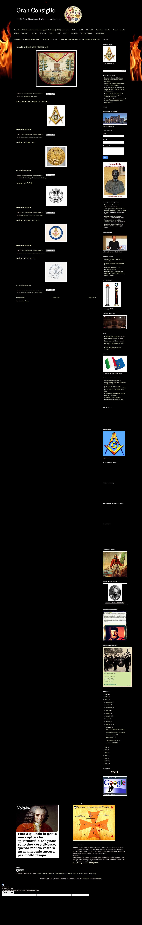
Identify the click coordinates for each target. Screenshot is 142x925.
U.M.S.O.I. (74, 33)
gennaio (108, 727)
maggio (108, 716)
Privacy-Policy (92, 873)
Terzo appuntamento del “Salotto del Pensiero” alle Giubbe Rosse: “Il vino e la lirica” (115, 210)
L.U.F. (58, 33)
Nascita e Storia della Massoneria (32, 47)
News (31, 96)
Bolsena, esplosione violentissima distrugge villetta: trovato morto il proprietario (113, 79)
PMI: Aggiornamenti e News (112, 267)
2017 (106, 761)
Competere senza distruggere (112, 397)
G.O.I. (81, 30)
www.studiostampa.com (23, 129)
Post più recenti (20, 297)
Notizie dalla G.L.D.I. (26, 142)
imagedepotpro (85, 878)
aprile (108, 719)
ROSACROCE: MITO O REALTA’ (114, 400)
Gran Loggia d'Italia (30, 178)
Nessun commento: (38, 93)
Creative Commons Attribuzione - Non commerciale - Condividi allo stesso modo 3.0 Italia (62, 873)
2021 (106, 750)
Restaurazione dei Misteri (111, 341)
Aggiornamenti (24, 215)
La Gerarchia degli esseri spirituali (113, 343)
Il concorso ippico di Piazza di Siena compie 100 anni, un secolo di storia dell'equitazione (114, 89)
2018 (106, 758)
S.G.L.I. (16, 33)
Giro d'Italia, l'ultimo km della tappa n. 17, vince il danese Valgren (115, 84)
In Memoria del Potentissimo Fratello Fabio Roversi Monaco (114, 394)
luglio (108, 710)
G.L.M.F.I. (43, 33)
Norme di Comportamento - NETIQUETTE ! (86, 863)
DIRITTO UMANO (86, 33)
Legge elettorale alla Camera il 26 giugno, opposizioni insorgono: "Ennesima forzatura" (113, 95)
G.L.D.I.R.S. (89, 30)
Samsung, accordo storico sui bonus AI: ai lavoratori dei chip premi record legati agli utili (115, 100)
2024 (106, 699)
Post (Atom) (25, 301)
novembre (109, 702)
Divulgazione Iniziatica (110, 338)
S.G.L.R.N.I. (25, 33)
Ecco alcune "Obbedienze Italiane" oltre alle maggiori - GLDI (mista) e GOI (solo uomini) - (41, 30)
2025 (106, 697)
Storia (35, 96)
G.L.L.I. (115, 30)
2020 (106, 752)
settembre (109, 707)
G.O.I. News (32, 215)
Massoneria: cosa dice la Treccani (32, 101)
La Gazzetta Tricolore (110, 269)
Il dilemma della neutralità (111, 205)
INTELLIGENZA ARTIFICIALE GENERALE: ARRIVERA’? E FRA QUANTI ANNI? (114, 273)
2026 (106, 694)
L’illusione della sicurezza (111, 336)
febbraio (108, 724)
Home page (56, 297)
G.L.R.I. (122, 30)
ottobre (108, 705)
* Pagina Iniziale (99, 33)
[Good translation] (5, 892)
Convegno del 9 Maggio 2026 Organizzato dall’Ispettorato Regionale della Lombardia (115, 382)
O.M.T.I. (107, 30)
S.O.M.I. (34, 33)
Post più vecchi (92, 297)
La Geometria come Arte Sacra (112, 216)
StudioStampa (33, 137)
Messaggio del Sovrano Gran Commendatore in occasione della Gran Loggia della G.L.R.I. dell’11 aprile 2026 (115, 389)
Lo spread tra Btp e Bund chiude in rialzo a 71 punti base (31, 39)
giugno (108, 713)
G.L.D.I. (74, 30)
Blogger (99, 878)
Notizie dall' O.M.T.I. (25, 258)
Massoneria (27, 96)
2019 (106, 755)
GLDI (22, 96)
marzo (108, 721)
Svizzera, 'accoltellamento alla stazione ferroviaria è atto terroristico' (79, 39)
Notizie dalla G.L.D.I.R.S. (28, 220)
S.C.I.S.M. (99, 30)
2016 (106, 764)
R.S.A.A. (66, 33)
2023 (106, 747)
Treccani (40, 137)
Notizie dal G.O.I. (24, 183)
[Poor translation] (11, 892)
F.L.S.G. (51, 33)
